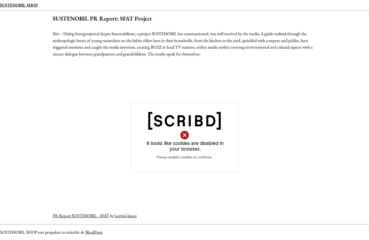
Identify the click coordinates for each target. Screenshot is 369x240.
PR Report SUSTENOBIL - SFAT (81, 215)
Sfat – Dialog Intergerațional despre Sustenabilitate (94, 33)
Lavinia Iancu (125, 215)
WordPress (93, 232)
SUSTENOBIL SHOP (19, 5)
